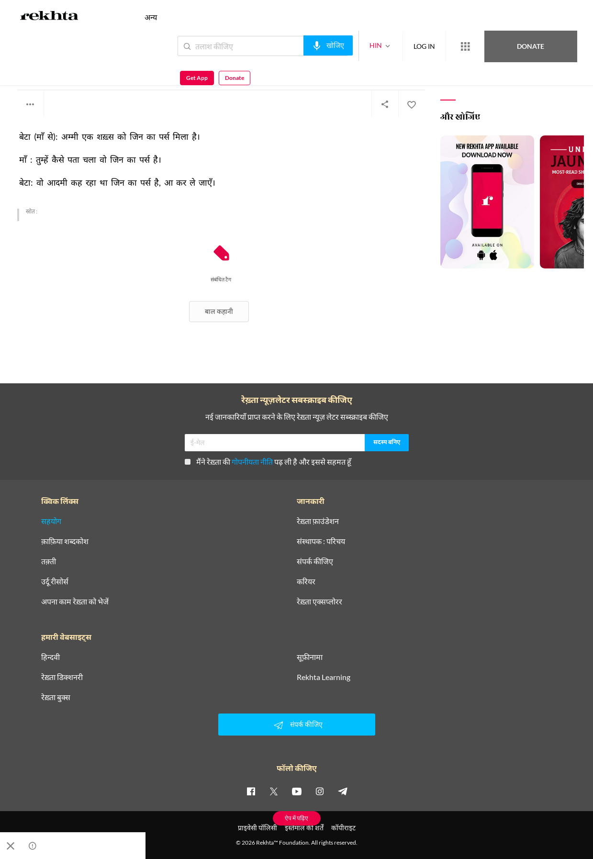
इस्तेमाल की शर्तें (304, 828)
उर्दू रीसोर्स (54, 581)
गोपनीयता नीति (252, 461)
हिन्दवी (50, 657)
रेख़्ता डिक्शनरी (62, 677)
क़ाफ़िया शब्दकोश (65, 541)
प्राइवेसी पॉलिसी (257, 828)
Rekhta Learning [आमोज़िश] (323, 677)
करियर (306, 581)
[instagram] (319, 791)
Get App (531, 46)
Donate (480, 46)
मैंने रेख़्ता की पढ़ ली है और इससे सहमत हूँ (268, 461)
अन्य (151, 17)
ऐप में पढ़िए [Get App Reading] (296, 818)
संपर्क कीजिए (315, 561)
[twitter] (273, 791)
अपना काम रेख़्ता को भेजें (75, 601)
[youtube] (296, 791)
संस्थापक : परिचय (321, 541)
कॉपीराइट (343, 828)
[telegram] (342, 791)
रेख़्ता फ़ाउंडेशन (318, 521)
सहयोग (51, 521)
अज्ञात (24, 66)
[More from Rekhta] (430, 46)
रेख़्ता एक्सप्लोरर (319, 601)
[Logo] (49, 17)
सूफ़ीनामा (310, 657)
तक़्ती (48, 561)
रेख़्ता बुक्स (55, 697)
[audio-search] (293, 45)
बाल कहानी (219, 311)
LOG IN (389, 46)
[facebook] (250, 791)
